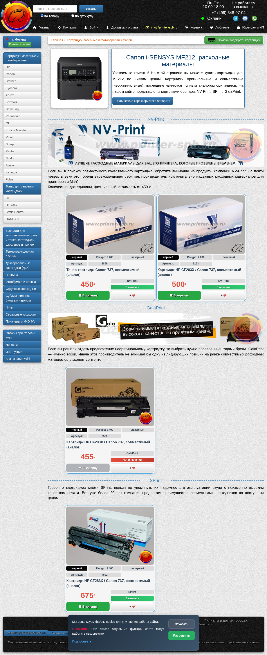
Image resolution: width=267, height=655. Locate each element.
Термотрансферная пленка (20, 254)
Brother (11, 81)
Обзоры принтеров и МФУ (20, 335)
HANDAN (12, 219)
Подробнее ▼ (82, 641)
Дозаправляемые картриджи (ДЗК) (18, 265)
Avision (11, 165)
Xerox (10, 95)
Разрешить (181, 635)
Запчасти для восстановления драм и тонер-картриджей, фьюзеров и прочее (21, 237)
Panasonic (13, 116)
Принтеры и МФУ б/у (20, 321)
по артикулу (82, 16)
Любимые (219, 27)
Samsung (12, 109)
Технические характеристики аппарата (142, 101)
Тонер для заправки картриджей (20, 189)
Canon (10, 74)
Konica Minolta (16, 130)
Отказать (182, 624)
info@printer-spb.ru (161, 27)
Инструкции (14, 351)
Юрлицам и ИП (250, 27)
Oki (8, 123)
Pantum (11, 151)
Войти (91, 27)
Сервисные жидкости (21, 314)
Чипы (9, 307)
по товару (50, 16)
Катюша (11, 172)
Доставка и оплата (122, 27)
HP (8, 67)
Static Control (15, 212)
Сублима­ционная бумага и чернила (18, 298)
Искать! (91, 9)
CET (9, 198)
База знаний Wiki (18, 359)
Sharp (10, 144)
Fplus (9, 179)
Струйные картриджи (21, 289)
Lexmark (12, 102)
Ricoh (10, 137)
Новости (12, 344)
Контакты (67, 27)
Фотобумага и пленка (21, 282)
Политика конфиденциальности (25, 632)
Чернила (12, 275)
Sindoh (10, 158)
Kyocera (11, 88)
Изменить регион (19, 44)
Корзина (193, 27)
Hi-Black (11, 205)
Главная (41, 27)
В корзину (87, 295)
